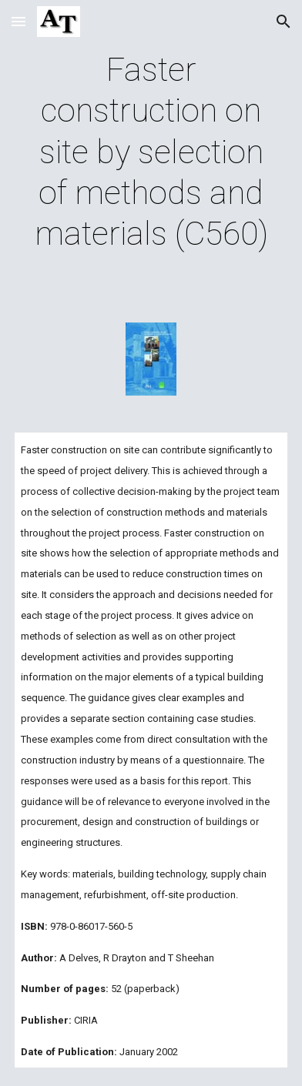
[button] (18, 21)
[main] (151, 152)
